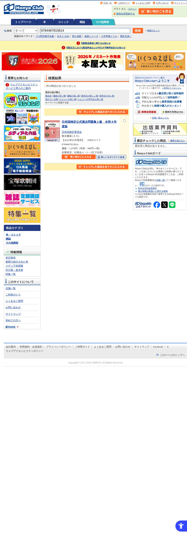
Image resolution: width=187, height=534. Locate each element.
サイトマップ (180, 3)
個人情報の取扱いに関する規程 (153, 191)
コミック (63, 22)
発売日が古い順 (106, 96)
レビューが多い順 (67, 99)
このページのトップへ (172, 355)
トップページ (23, 22)
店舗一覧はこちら (160, 118)
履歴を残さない (177, 140)
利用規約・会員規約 (31, 346)
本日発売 (11, 257)
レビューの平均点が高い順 (90, 99)
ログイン (132, 9)
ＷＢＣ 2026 (63, 36)
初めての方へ (13, 320)
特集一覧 (11, 274)
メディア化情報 (14, 265)
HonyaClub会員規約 (147, 188)
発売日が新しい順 (89, 96)
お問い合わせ (162, 3)
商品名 (48, 96)
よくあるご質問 (143, 3)
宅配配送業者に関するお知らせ (96, 43)
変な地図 (76, 36)
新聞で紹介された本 (17, 261)
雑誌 (82, 22)
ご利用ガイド (123, 3)
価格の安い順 (59, 96)
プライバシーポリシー (58, 346)
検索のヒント (153, 30)
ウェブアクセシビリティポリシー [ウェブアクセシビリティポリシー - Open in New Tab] (24, 351)
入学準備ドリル (109, 36)
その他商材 (102, 22)
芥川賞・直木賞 (14, 270)
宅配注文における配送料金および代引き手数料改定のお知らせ (96, 47)
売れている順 (51, 99)
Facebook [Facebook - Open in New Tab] (158, 346)
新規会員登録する (125, 13)
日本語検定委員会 (72, 132)
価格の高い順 (73, 96)
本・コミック (13, 234)
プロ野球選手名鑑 (44, 36)
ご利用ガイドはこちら (171, 88)
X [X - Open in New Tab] (168, 346)
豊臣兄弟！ (126, 36)
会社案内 (11, 346)
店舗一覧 (107, 3)
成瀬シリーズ (91, 36)
